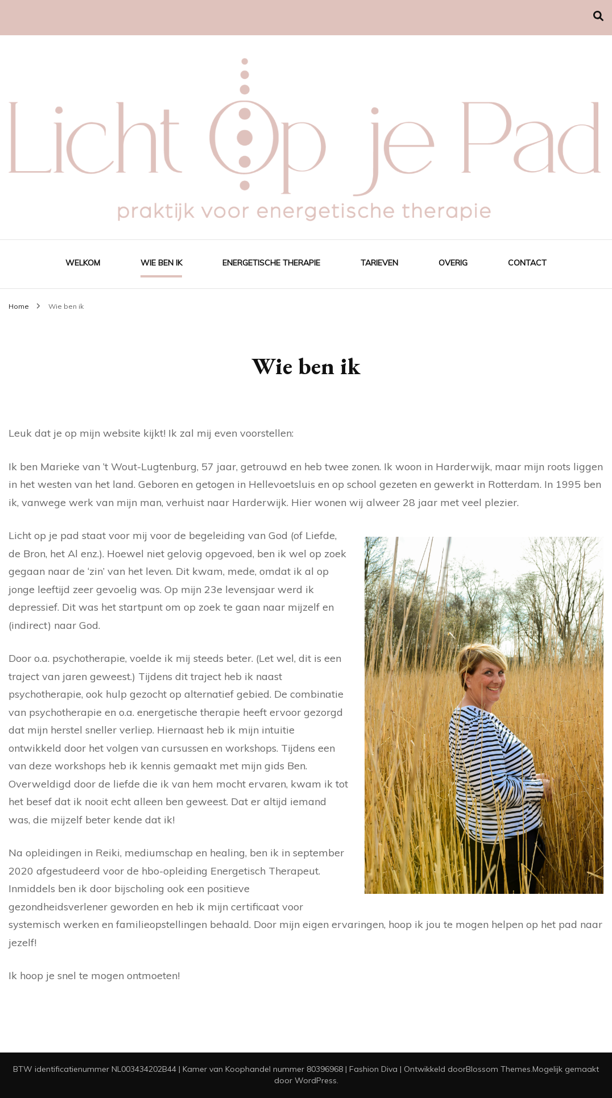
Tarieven (379, 263)
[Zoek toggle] (598, 16)
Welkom (82, 263)
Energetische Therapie (271, 263)
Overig (453, 263)
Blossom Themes (498, 1069)
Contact (527, 263)
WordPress (316, 1080)
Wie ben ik (161, 263)
